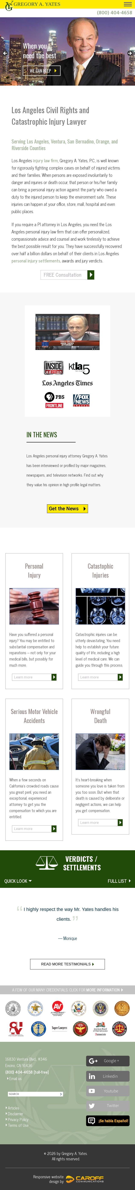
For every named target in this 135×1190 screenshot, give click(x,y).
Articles (13, 1108)
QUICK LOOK (15, 881)
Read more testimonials (66, 964)
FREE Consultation (62, 274)
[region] (67, 55)
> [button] (129, 53)
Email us (15, 1078)
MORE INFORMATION (103, 990)
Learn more (23, 677)
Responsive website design (48, 1178)
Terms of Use (18, 1125)
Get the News (64, 509)
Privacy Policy (18, 1119)
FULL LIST (117, 881)
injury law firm (45, 160)
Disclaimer (15, 1113)
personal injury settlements (36, 260)
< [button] (5, 53)
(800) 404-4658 (114, 13)
